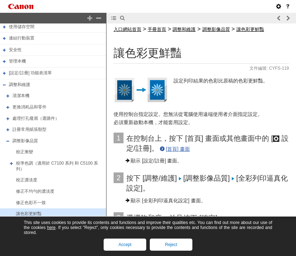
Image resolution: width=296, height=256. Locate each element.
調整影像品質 (25, 140)
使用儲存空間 (21, 26)
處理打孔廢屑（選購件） (35, 118)
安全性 (15, 49)
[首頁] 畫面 (178, 149)
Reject (171, 244)
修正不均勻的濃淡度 (35, 191)
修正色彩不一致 (31, 202)
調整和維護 (19, 84)
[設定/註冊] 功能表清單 (30, 72)
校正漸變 (24, 152)
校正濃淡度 (26, 179)
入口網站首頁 (127, 29)
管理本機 (17, 61)
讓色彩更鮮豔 (29, 213)
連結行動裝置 (21, 38)
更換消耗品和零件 (29, 107)
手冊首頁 (157, 29)
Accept (125, 244)
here (51, 227)
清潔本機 (20, 95)
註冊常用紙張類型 (29, 129)
